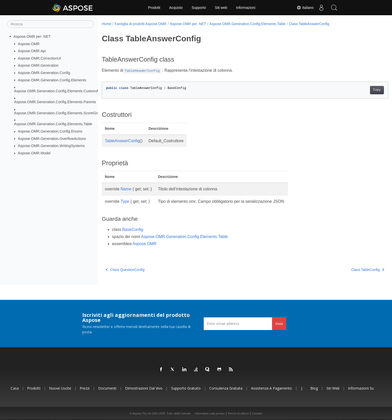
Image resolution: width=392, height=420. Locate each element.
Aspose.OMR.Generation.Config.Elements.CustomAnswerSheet (66, 91)
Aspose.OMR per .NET (32, 36)
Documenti (107, 388)
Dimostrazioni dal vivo (143, 388)
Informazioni (245, 8)
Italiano (305, 7)
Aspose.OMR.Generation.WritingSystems (51, 146)
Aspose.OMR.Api (32, 51)
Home (106, 24)
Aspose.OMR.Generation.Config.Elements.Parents (55, 102)
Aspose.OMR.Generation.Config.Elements (52, 80)
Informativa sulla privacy (210, 413)
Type (124, 201)
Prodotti (154, 8)
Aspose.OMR (29, 44)
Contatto (257, 413)
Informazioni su (361, 388)
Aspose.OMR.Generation (38, 65)
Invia (279, 323)
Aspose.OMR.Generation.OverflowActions (52, 138)
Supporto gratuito (186, 388)
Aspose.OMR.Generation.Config (44, 73)
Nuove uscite (60, 388)
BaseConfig (132, 229)
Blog (314, 388)
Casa (15, 388)
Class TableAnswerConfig (309, 24)
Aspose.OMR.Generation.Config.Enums (50, 131)
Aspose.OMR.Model (34, 153)
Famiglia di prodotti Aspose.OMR (141, 24)
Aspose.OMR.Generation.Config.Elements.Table (53, 124)
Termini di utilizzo (238, 413)
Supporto (199, 8)
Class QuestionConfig (125, 270)
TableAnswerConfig (122, 141)
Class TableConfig (348, 270)
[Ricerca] (50, 24)
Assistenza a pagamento (271, 388)
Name (126, 189)
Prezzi (85, 388)
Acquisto (176, 8)
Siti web (221, 8)
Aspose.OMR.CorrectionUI (39, 58)
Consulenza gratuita (225, 388)
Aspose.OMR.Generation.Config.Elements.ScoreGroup (58, 113)
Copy (357, 90)
